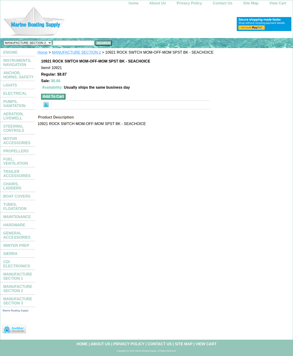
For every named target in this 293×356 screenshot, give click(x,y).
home (134, 3)
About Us (157, 3)
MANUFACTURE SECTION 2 (76, 52)
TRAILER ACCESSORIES (16, 174)
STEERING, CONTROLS (13, 128)
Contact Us (222, 3)
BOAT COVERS (16, 196)
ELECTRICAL (15, 93)
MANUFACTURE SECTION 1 (17, 276)
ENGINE (10, 52)
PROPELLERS (15, 151)
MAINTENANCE (17, 217)
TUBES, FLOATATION (15, 206)
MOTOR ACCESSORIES (16, 141)
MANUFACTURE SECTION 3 (17, 301)
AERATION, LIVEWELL (13, 116)
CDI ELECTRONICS (16, 264)
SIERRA (10, 254)
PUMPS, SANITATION (14, 104)
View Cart (277, 3)
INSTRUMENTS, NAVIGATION (17, 63)
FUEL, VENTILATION (15, 161)
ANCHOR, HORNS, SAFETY (18, 75)
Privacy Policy (189, 3)
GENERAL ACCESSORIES (16, 235)
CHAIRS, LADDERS (12, 186)
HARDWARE (14, 225)
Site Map (251, 3)
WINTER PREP (16, 246)
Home (43, 52)
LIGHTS (10, 85)
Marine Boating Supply (15, 310)
